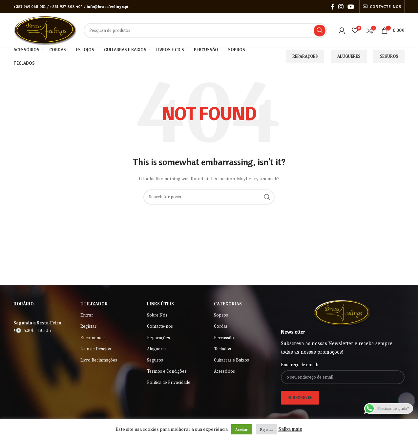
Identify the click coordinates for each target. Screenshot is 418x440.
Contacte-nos (160, 326)
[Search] (205, 30)
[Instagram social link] (340, 6)
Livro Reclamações (98, 360)
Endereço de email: (299, 364)
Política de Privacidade (168, 382)
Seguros (389, 56)
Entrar (86, 315)
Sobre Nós (157, 315)
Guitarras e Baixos (231, 360)
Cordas (221, 326)
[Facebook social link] (332, 6)
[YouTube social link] (350, 6)
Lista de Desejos (95, 349)
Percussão (224, 338)
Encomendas (93, 338)
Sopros (221, 315)
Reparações (305, 56)
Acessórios (224, 371)
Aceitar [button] (241, 429)
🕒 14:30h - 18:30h (32, 330)
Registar (88, 326)
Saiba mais (290, 429)
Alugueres (348, 56)
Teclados (222, 349)
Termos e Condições (166, 371)
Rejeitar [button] (266, 429)
